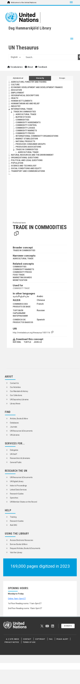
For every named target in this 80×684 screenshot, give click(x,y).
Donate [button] (68, 626)
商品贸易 (16, 300)
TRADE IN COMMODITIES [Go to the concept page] (24, 112)
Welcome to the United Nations (23, 3)
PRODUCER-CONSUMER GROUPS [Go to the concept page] (31, 144)
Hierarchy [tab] (40, 78)
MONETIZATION (20, 280)
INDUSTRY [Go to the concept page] (15, 106)
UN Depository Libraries (19, 399)
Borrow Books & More (18, 544)
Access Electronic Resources (21, 540)
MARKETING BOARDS (22, 277)
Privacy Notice (12, 642)
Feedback (41, 67)
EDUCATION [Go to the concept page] (16, 90)
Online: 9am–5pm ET (17, 599)
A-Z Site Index (12, 639)
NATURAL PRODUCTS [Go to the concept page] (25, 141)
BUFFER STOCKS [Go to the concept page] (23, 117)
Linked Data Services (18, 490)
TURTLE (27, 342)
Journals (13, 427)
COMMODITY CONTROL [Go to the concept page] (26, 125)
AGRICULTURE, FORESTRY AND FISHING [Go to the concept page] (28, 82)
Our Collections (16, 395)
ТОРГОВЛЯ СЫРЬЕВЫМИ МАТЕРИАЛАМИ (20, 313)
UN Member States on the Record (23, 502)
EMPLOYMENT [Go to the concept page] (17, 93)
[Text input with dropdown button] (51, 57)
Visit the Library (16, 552)
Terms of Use (29, 642)
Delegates (14, 450)
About (29, 67)
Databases (14, 423)
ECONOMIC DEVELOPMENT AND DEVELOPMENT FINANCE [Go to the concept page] (37, 87)
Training (13, 517)
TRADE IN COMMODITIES (24, 250)
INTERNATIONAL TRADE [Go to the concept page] (21, 109)
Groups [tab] (62, 78)
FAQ (50, 639)
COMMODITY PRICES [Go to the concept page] (25, 133)
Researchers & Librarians (20, 458)
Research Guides (17, 494)
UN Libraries (15, 435)
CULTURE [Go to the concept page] (15, 85)
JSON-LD (38, 342)
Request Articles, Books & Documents (25, 548)
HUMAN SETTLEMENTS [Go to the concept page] (21, 101)
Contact (27, 639)
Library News (15, 403)
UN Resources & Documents (21, 431)
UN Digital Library (16, 481)
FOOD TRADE (19, 275)
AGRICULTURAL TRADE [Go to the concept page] (26, 114)
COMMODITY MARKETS (23, 269)
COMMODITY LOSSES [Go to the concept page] (25, 128)
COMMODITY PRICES (22, 272)
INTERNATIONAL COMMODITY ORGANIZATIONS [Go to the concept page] (37, 136)
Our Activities (15, 387)
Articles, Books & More (19, 418)
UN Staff (13, 454)
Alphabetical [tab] (18, 78)
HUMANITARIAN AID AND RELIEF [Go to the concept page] (25, 103)
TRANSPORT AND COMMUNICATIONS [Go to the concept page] (28, 171)
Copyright (40, 639)
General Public (15, 462)
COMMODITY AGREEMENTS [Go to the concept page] (28, 122)
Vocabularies (15, 67)
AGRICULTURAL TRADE (23, 258)
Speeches (14, 498)
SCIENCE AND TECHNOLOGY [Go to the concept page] (23, 166)
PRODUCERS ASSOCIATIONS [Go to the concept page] (28, 147)
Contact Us (14, 383)
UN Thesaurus (23, 47)
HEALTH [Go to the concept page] (14, 98)
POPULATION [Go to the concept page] (17, 163)
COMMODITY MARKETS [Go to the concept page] (26, 130)
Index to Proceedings (18, 486)
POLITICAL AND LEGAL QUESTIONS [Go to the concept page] (27, 160)
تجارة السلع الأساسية (21, 296)
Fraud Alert (62, 639)
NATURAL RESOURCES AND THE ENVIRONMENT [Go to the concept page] (32, 155)
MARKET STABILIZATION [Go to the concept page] (27, 139)
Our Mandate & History (19, 391)
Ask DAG (13, 525)
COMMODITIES (19, 267)
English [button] (16, 57)
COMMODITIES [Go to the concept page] (22, 120)
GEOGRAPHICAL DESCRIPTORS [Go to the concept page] (25, 95)
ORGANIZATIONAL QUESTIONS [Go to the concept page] (25, 158)
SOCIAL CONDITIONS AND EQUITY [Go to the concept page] (26, 168)
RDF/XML (17, 342)
